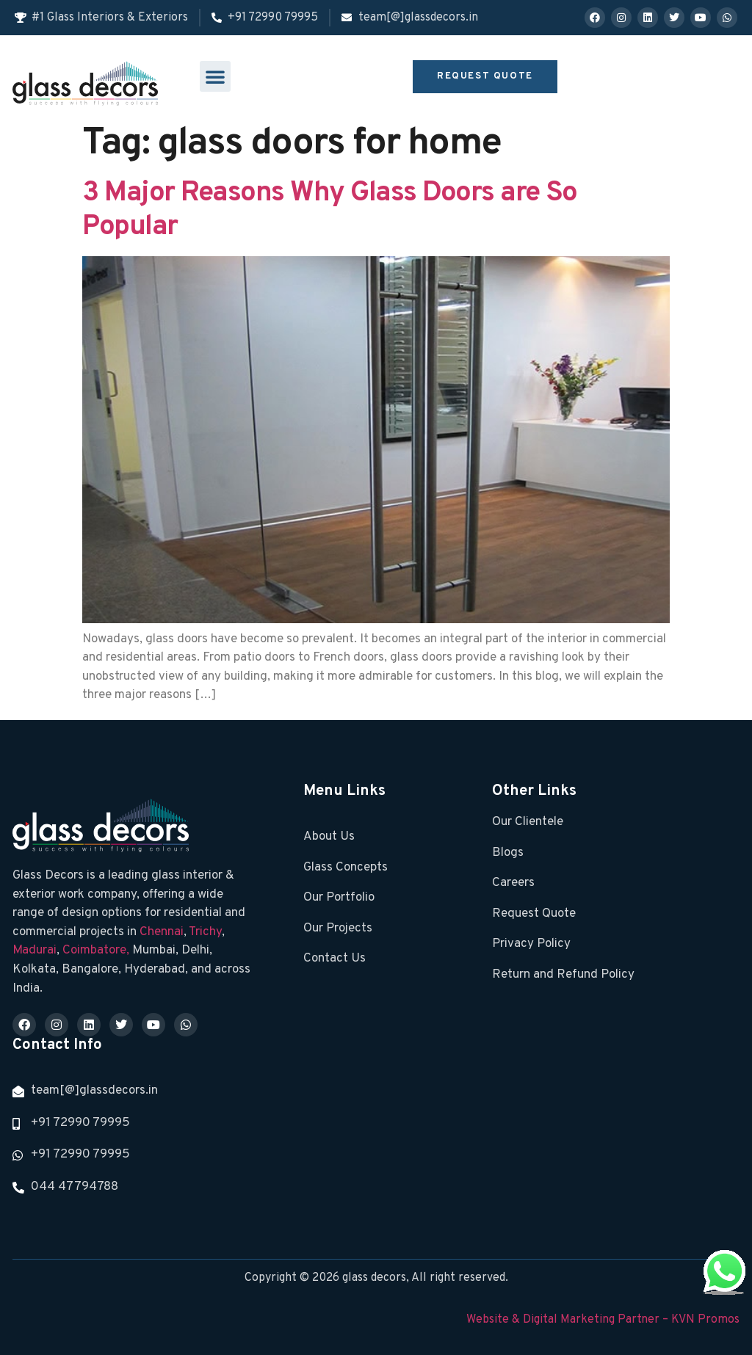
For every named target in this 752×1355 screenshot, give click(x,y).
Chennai (162, 932)
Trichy (205, 932)
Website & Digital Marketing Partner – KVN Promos (603, 1319)
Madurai (34, 950)
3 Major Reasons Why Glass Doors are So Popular (329, 210)
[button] (215, 76)
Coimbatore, (97, 950)
